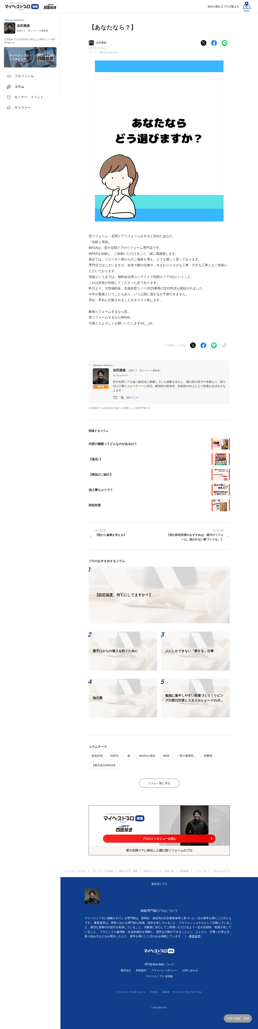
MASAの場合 (147, 755)
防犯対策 (97, 755)
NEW (166, 755)
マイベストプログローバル (187, 992)
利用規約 (141, 970)
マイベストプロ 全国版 (159, 976)
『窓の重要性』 (187, 755)
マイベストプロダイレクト (131, 992)
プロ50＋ (154, 992)
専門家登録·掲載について (159, 964)
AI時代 (114, 755)
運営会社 (126, 970)
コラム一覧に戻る (159, 783)
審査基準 (194, 936)
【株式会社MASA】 (109, 52)
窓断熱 (208, 755)
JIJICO (166, 992)
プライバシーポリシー (164, 970)
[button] (133, 397)
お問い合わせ (190, 970)
